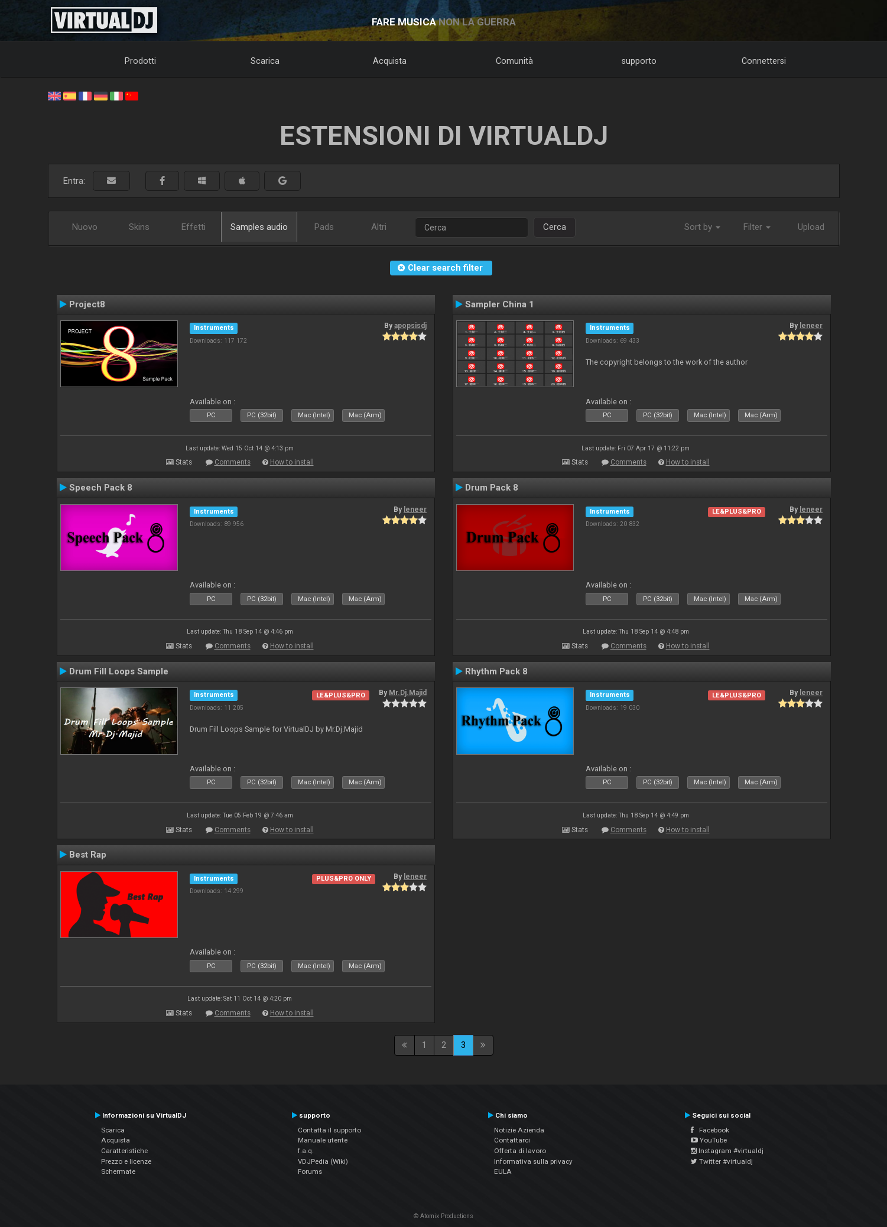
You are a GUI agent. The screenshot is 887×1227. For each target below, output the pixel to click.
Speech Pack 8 (100, 487)
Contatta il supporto (329, 1130)
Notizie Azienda (519, 1130)
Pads (324, 227)
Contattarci (512, 1140)
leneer (811, 326)
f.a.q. (306, 1151)
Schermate (118, 1171)
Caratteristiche (124, 1151)
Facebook (710, 1130)
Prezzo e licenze (126, 1161)
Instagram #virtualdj (727, 1151)
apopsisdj (410, 326)
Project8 (87, 304)
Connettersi (764, 61)
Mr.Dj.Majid (408, 693)
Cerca (554, 227)
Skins (139, 227)
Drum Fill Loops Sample (118, 671)
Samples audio (259, 227)
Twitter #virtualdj (722, 1161)
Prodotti (140, 61)
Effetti (193, 227)
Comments (233, 462)
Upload (811, 227)
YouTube (709, 1140)
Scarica (265, 61)
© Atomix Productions (443, 1216)
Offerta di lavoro (520, 1151)
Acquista (390, 61)
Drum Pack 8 (491, 487)
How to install (292, 462)
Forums (310, 1171)
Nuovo (85, 227)
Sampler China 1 (499, 304)
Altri (378, 227)
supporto (639, 61)
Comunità (514, 61)
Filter (757, 227)
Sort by (702, 227)
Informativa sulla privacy (533, 1161)
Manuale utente (322, 1140)
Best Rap (87, 854)
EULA (503, 1171)
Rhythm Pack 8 (496, 671)
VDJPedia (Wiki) (323, 1161)
